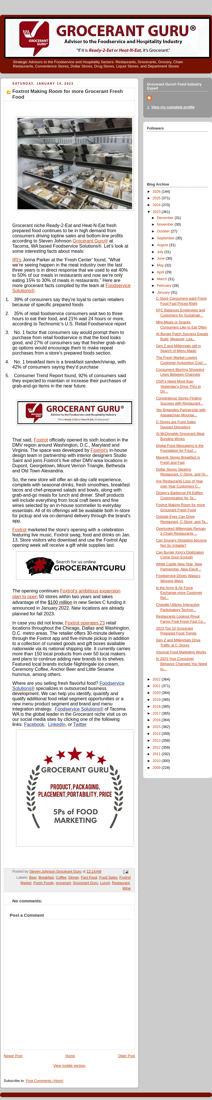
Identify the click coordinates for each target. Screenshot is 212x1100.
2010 (157, 761)
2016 (157, 720)
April (161, 272)
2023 (157, 212)
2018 (157, 707)
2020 (157, 693)
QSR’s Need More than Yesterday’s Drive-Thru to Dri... (178, 386)
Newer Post (13, 1056)
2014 (157, 734)
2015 (157, 727)
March (162, 279)
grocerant (63, 883)
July (160, 252)
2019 (157, 700)
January (164, 293)
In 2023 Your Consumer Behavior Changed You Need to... (181, 664)
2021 (157, 686)
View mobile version (69, 1066)
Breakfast (46, 878)
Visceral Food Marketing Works (181, 652)
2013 (157, 741)
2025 (157, 198)
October (164, 231)
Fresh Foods (44, 883)
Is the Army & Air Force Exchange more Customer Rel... (179, 593)
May (161, 265)
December (166, 218)
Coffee (61, 878)
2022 (157, 679)
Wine (126, 888)
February (164, 286)
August (163, 245)
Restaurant (121, 883)
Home (70, 1056)
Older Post (126, 1056)
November (166, 224)
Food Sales (108, 878)
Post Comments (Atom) (44, 1081)
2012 (157, 747)
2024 (157, 205)
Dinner (73, 878)
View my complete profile (173, 107)
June (161, 258)
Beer (32, 878)
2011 (157, 754)
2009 (157, 768)
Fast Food (89, 878)
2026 (157, 192)
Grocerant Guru (85, 883)
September (166, 238)
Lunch (105, 883)
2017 (157, 713)
